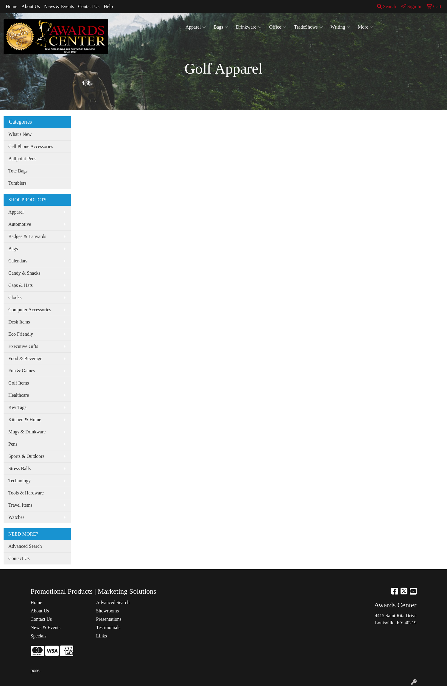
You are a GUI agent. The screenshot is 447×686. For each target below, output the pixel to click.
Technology (19, 480)
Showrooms (107, 610)
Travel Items (20, 505)
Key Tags (17, 407)
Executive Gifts (23, 346)
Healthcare (18, 395)
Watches (16, 517)
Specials (38, 635)
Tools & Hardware (26, 492)
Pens (12, 444)
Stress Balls (19, 468)
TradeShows (308, 27)
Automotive (19, 224)
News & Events (59, 6)
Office (277, 27)
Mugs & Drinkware (27, 431)
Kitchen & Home (24, 419)
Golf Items (18, 382)
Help (108, 6)
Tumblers (17, 183)
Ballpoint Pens (22, 158)
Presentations (109, 619)
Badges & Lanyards (27, 236)
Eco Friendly (20, 334)
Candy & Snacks (24, 273)
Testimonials (108, 627)
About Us (30, 6)
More (365, 27)
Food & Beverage (25, 358)
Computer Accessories (29, 309)
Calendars (17, 260)
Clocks (14, 297)
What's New (20, 134)
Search (386, 6)
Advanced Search (25, 546)
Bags (221, 27)
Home (11, 6)
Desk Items (19, 321)
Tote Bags (17, 170)
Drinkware (248, 27)
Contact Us (88, 6)
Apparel (196, 27)
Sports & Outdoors (26, 456)
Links (101, 635)
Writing (340, 27)
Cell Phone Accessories (30, 146)
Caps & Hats (20, 285)
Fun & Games (21, 370)
